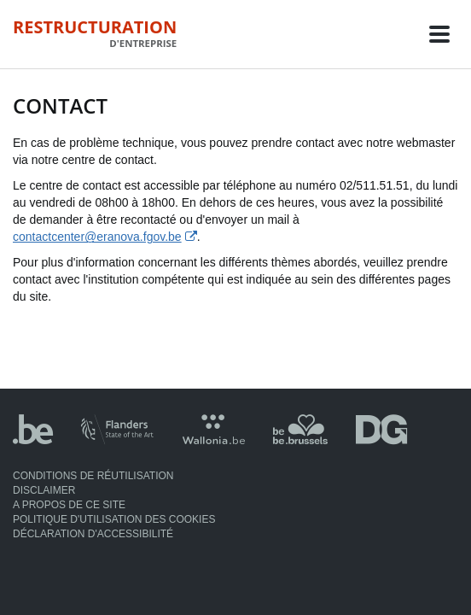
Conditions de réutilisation (93, 476)
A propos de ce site (69, 505)
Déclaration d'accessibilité (93, 534)
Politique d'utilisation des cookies (114, 519)
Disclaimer (44, 490)
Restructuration (95, 33)
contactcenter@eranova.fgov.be (97, 236)
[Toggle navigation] (439, 34)
